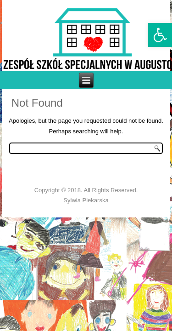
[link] (160, 35)
